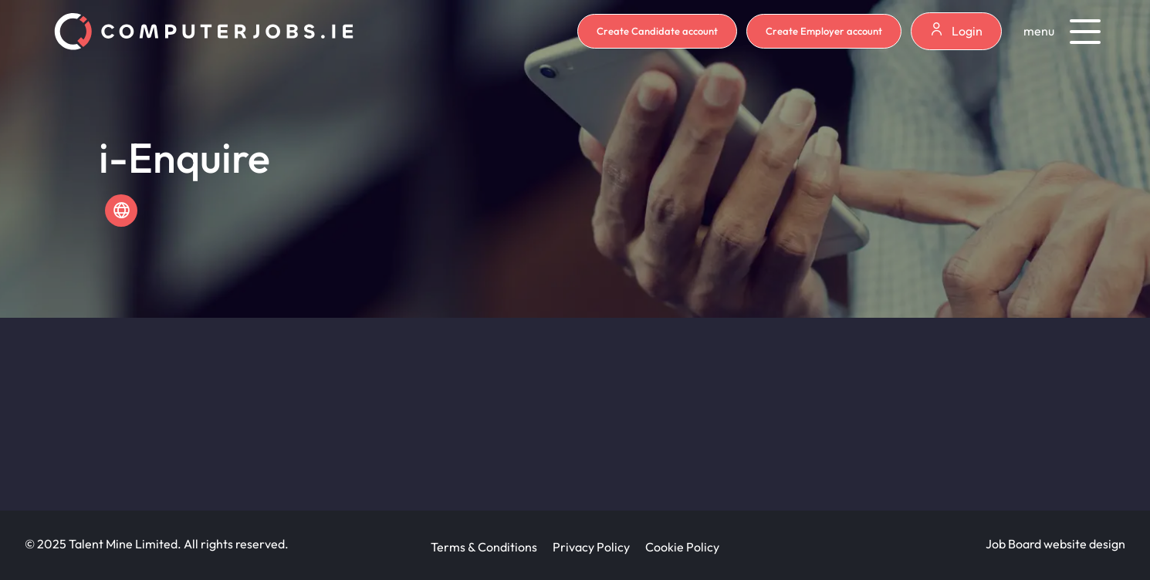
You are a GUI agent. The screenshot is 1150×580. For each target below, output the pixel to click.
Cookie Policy (682, 547)
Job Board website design (1055, 543)
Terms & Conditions (484, 547)
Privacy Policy (591, 547)
